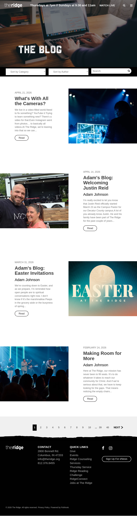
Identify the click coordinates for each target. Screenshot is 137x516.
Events (74, 454)
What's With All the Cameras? (31, 101)
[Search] (108, 71)
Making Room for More (102, 355)
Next (117, 427)
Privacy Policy (44, 507)
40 (107, 427)
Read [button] (22, 137)
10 (89, 427)
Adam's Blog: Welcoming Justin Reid (98, 182)
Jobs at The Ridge (81, 483)
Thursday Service (81, 466)
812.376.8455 (46, 462)
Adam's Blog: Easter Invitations (34, 270)
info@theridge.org (49, 458)
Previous (23, 427)
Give (73, 450)
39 (100, 427)
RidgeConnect (79, 479)
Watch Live (107, 5)
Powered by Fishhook (60, 507)
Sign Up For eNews (117, 458)
